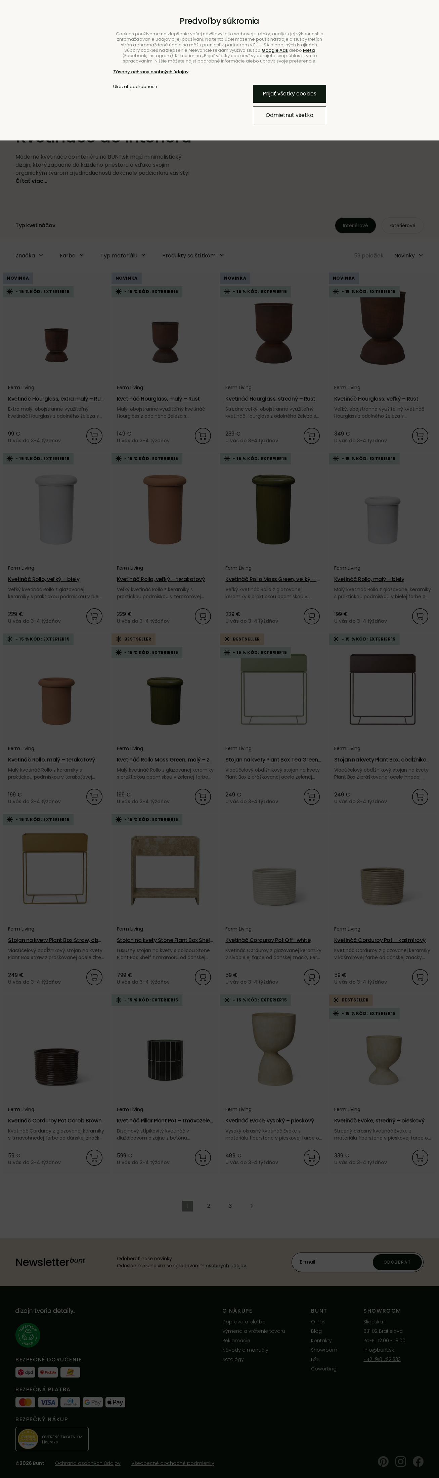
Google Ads (275, 50)
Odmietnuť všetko (289, 115)
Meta (309, 50)
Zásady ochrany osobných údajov (150, 72)
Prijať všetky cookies (289, 93)
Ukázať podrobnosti (135, 86)
